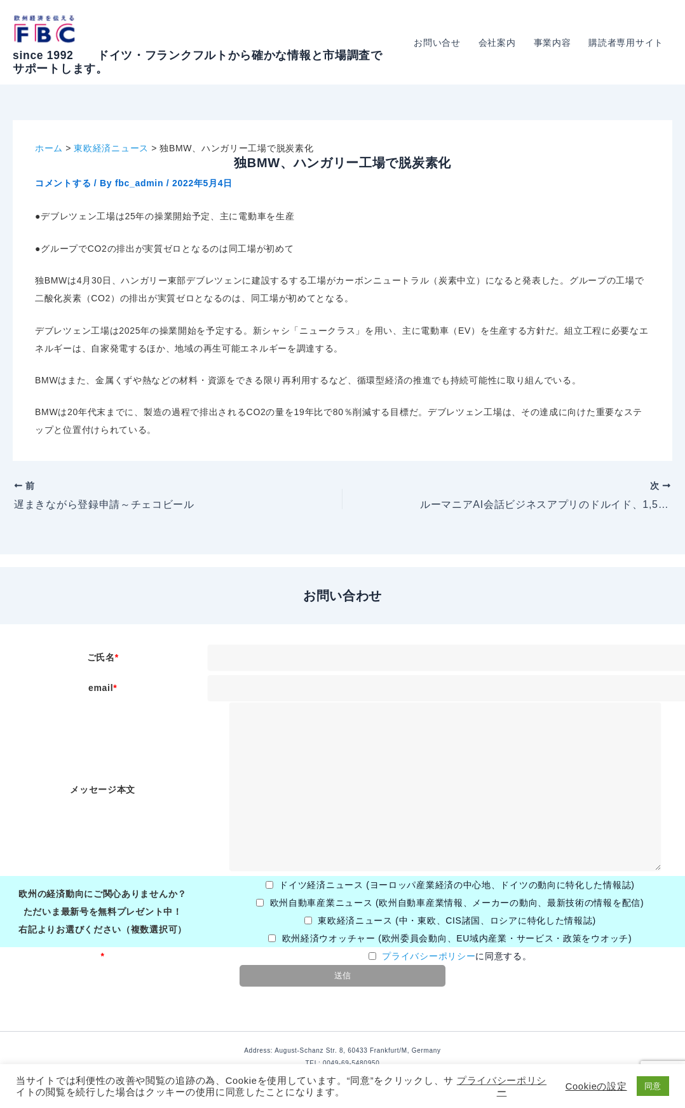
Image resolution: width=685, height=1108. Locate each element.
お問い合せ (437, 43)
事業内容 (552, 43)
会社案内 (497, 43)
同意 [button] (652, 1086)
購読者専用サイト (625, 43)
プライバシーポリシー (428, 956)
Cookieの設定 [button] (596, 1086)
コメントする (63, 183)
